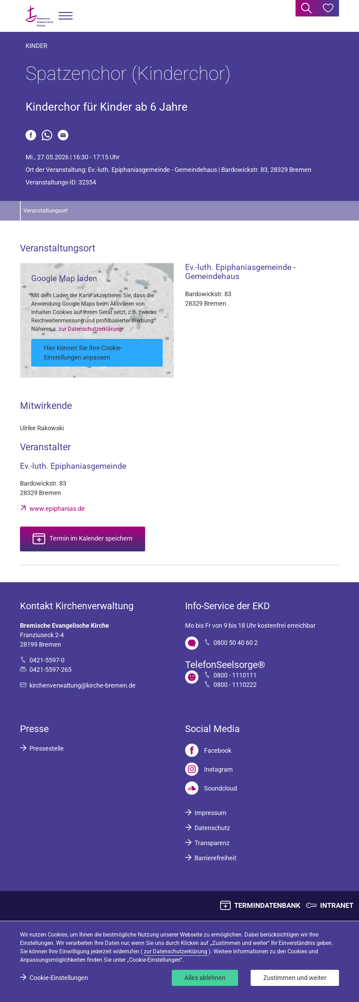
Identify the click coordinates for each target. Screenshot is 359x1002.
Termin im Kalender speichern (91, 538)
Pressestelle (46, 748)
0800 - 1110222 (235, 684)
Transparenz (212, 843)
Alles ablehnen (204, 977)
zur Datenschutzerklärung (90, 329)
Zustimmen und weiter (294, 977)
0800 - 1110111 (235, 675)
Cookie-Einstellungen (58, 977)
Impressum (210, 812)
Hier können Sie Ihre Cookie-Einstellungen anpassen (83, 352)
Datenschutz (212, 827)
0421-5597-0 (47, 660)
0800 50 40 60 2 (236, 642)
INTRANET (336, 905)
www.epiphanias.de (57, 508)
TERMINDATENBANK (267, 905)
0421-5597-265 (50, 669)
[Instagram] (209, 769)
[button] (66, 16)
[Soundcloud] (211, 788)
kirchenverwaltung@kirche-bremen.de (82, 685)
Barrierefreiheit (215, 858)
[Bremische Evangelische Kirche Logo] (39, 16)
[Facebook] (208, 750)
